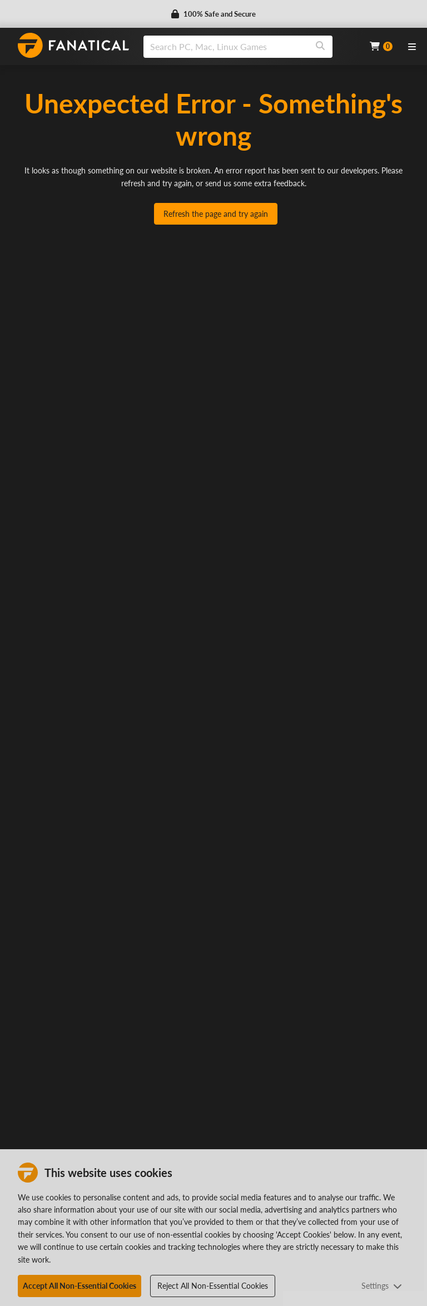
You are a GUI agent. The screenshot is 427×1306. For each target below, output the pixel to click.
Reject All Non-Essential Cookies (212, 1285)
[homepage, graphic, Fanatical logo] (73, 45)
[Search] (320, 47)
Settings (381, 1285)
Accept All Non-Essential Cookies (79, 1285)
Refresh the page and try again (215, 214)
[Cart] (381, 46)
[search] (226, 47)
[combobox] (249, 47)
